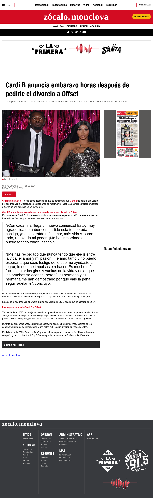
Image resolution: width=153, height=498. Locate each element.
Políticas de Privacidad (67, 442)
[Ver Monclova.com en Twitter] (76, 32)
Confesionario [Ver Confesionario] (46, 439)
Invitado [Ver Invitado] (44, 447)
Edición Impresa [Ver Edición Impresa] (141, 17)
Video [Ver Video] (86, 5)
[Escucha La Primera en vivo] (105, 460)
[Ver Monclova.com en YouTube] (84, 32)
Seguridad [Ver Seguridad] (111, 5)
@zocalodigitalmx (11, 355)
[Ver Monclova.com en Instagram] (72, 32)
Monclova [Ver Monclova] (58, 26)
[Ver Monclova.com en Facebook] (80, 32)
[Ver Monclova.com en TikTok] (68, 32)
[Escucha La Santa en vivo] (137, 461)
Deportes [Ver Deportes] (75, 5)
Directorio (62, 444)
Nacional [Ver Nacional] (98, 5)
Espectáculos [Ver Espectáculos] (59, 5)
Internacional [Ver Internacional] (41, 5)
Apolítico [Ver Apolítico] (44, 444)
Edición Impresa (65, 460)
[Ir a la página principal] (76, 16)
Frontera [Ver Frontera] (71, 26)
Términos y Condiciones (68, 439)
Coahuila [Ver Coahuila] (95, 26)
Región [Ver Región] (84, 26)
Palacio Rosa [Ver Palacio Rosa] (46, 442)
